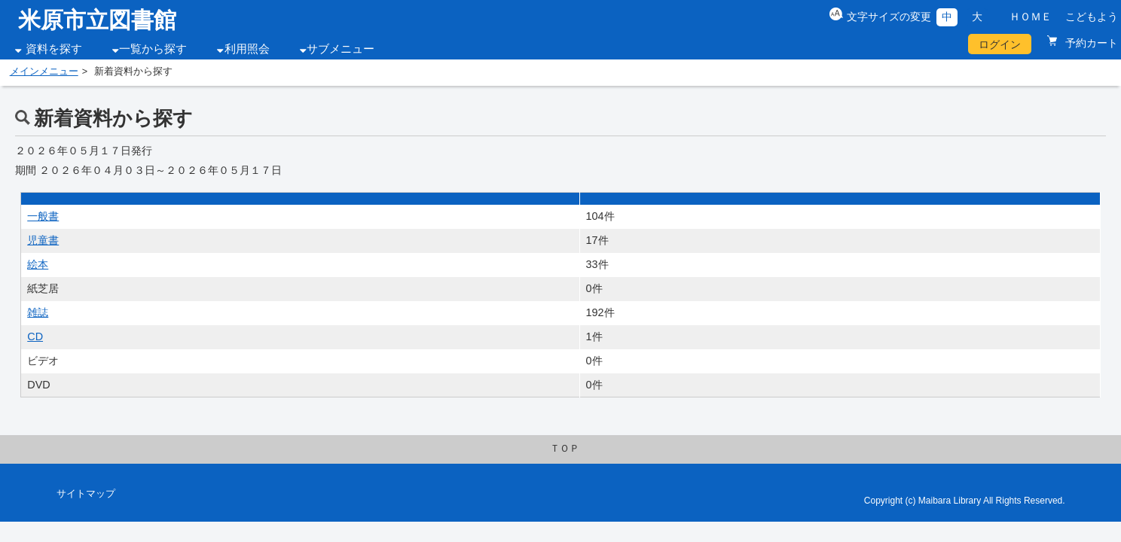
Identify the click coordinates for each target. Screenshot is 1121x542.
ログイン (1000, 44)
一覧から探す (153, 49)
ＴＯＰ (564, 448)
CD (35, 336)
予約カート (1090, 43)
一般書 (43, 216)
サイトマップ (86, 494)
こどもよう (1091, 17)
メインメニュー (44, 71)
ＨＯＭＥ (1031, 17)
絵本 (37, 264)
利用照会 (247, 49)
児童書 (43, 240)
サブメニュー (340, 49)
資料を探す (54, 49)
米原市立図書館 (97, 20)
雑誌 (37, 312)
